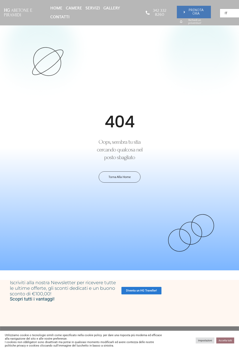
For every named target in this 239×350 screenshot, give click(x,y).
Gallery (111, 8)
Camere (74, 8)
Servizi (92, 8)
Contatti (59, 17)
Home (56, 8)
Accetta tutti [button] (225, 340)
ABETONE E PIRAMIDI (18, 13)
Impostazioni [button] (205, 340)
